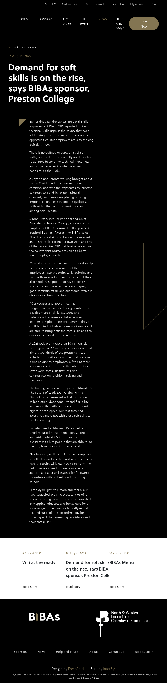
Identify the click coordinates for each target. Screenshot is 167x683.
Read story (29, 586)
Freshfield (76, 668)
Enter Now (144, 23)
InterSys (109, 668)
